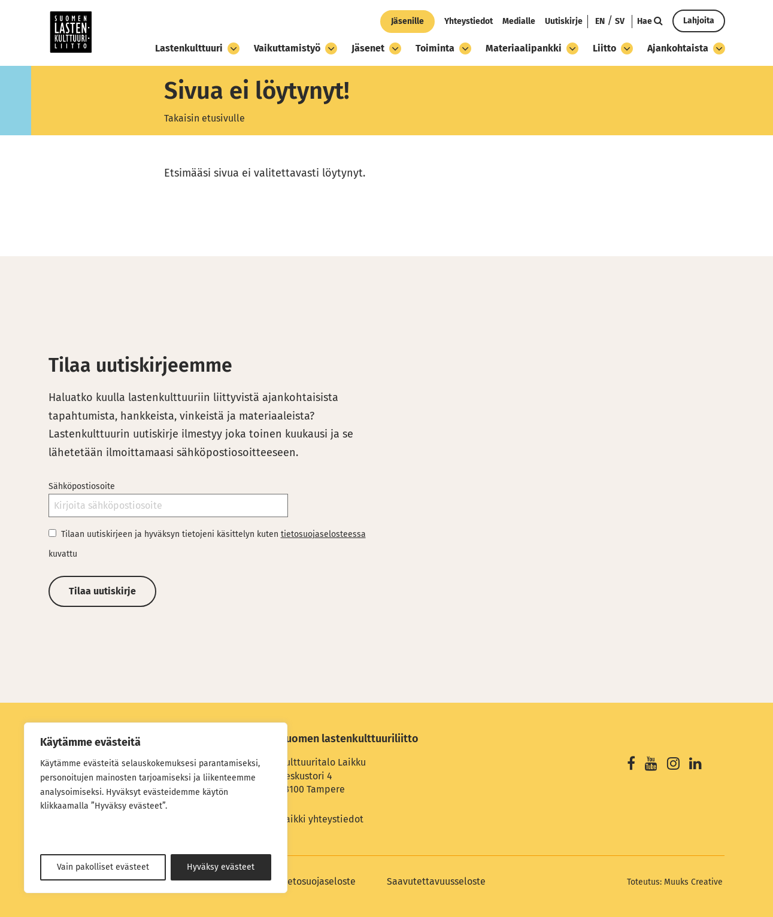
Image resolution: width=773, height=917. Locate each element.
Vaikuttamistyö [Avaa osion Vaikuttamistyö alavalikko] (295, 48)
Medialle (518, 21)
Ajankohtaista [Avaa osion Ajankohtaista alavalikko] (686, 48)
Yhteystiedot (468, 21)
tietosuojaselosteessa (323, 534)
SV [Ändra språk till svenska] (620, 21)
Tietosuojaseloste (318, 881)
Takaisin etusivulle (204, 118)
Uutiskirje (564, 21)
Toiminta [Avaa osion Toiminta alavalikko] (443, 48)
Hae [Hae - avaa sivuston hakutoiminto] (650, 21)
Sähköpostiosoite (81, 486)
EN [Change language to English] (600, 21)
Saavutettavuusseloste (436, 881)
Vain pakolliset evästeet (103, 867)
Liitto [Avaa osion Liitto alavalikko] (613, 48)
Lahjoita (698, 21)
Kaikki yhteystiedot (321, 819)
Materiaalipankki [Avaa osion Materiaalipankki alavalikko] (532, 48)
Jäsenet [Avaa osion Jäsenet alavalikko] (376, 48)
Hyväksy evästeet (220, 867)
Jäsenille (407, 21)
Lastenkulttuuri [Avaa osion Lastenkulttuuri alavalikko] (197, 48)
